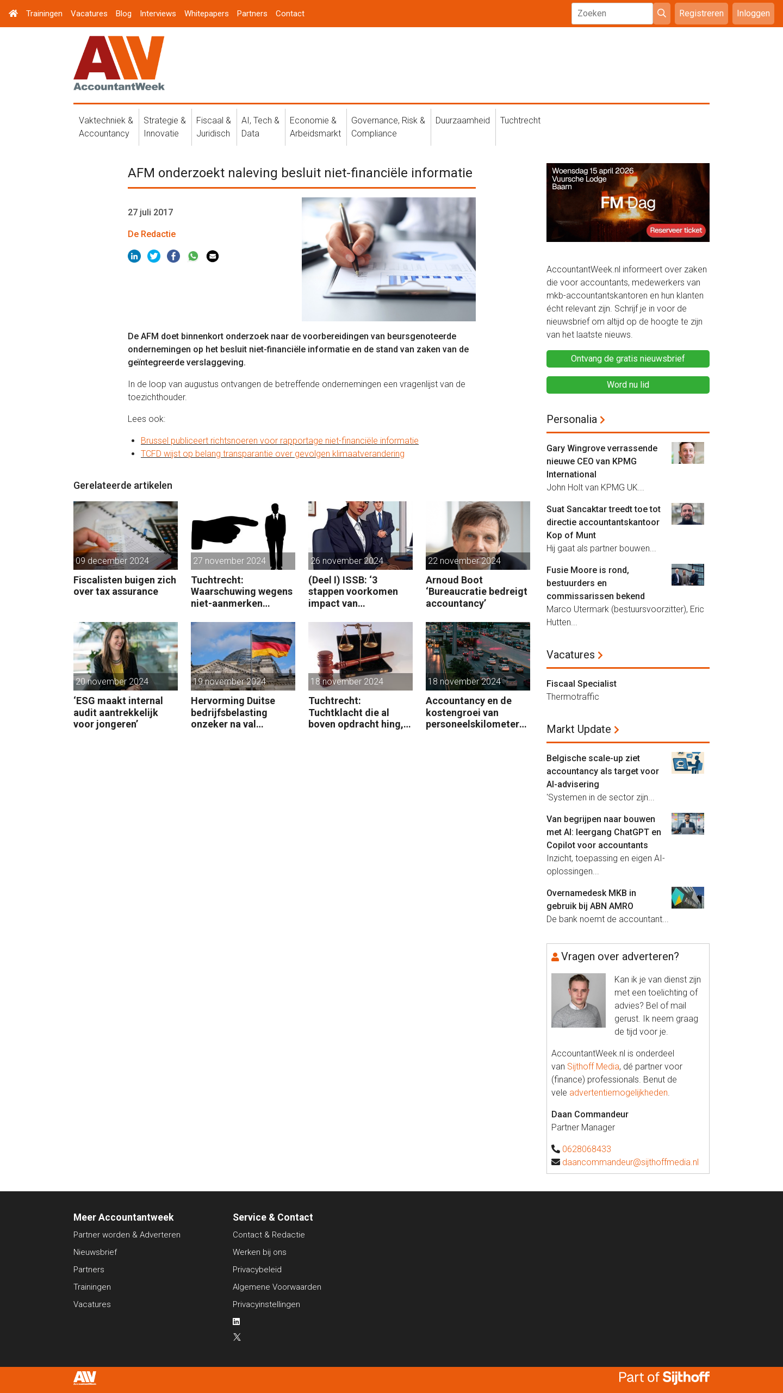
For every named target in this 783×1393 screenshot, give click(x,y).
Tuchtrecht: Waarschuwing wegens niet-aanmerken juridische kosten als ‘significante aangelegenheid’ (242, 592)
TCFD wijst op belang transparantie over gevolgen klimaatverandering (273, 454)
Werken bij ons (260, 1252)
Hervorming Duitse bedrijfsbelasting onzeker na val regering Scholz (233, 712)
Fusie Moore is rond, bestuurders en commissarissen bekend (595, 583)
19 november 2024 (229, 681)
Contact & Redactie (269, 1235)
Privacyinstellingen (266, 1304)
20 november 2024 (112, 681)
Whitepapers (206, 13)
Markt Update (578, 729)
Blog (124, 13)
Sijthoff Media (593, 1066)
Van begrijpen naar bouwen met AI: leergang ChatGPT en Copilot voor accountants (603, 832)
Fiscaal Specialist (581, 684)
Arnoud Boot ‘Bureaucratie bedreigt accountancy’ (476, 591)
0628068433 (586, 1149)
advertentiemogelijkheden (618, 1092)
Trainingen (44, 13)
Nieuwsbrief (95, 1252)
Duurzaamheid (463, 120)
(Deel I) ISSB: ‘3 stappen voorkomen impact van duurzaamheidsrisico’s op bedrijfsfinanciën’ (358, 592)
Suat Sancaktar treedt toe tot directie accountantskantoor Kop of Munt (603, 522)
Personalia (571, 419)
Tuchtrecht (520, 120)
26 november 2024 (346, 561)
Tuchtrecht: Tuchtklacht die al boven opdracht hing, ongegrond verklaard (355, 712)
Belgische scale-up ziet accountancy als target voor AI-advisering (602, 771)
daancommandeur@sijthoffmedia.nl (630, 1162)
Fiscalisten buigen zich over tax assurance (124, 586)
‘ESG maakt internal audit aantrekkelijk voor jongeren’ (118, 712)
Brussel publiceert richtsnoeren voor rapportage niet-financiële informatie (280, 441)
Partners (252, 13)
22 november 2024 (464, 561)
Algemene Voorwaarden (277, 1287)
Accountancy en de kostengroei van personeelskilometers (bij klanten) (475, 712)
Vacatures (89, 13)
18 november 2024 (346, 681)
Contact (290, 13)
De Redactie (152, 234)
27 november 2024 (229, 561)
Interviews (158, 13)
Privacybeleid (257, 1269)
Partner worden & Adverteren (127, 1235)
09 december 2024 (112, 561)
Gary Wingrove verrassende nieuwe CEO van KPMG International (601, 461)
